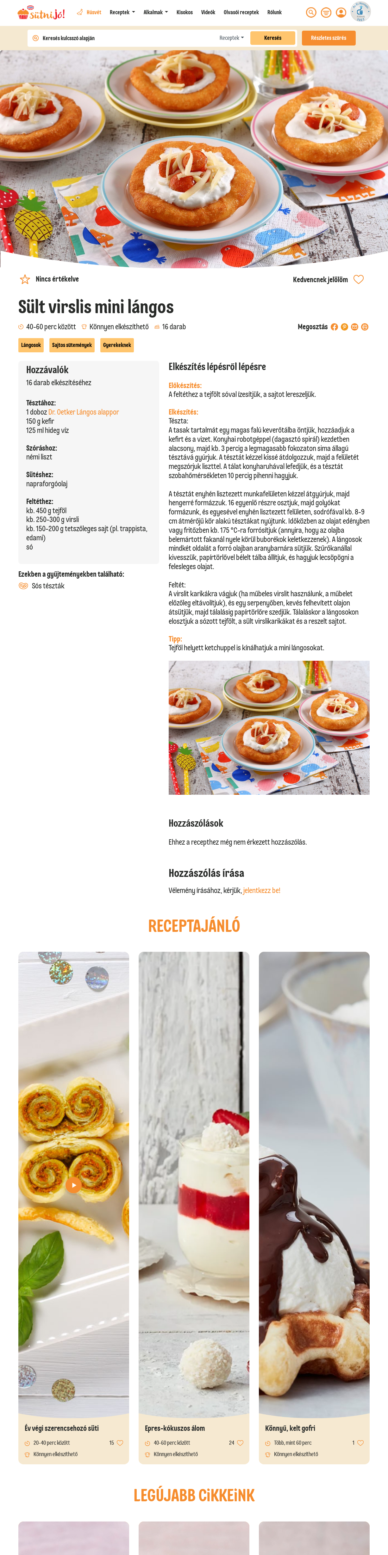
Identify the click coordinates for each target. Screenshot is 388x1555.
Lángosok (31, 345)
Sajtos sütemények (72, 345)
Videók (208, 12)
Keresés (272, 37)
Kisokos (185, 12)
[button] (122, 12)
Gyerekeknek (117, 345)
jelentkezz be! (261, 890)
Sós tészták (41, 586)
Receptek (229, 37)
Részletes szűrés (328, 37)
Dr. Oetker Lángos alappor (83, 411)
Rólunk (274, 12)
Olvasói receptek (241, 12)
